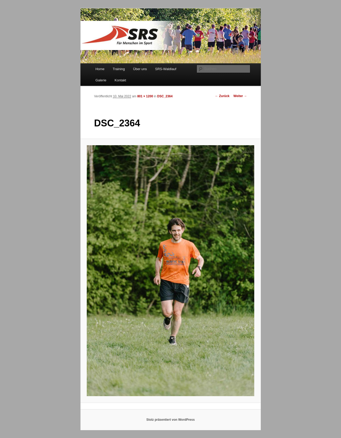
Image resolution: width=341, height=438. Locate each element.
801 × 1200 (145, 96)
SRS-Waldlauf (165, 69)
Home (100, 69)
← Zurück (222, 96)
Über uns (140, 69)
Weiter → (240, 96)
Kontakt (120, 80)
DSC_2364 (165, 96)
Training (119, 69)
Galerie (100, 80)
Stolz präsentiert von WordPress (170, 420)
